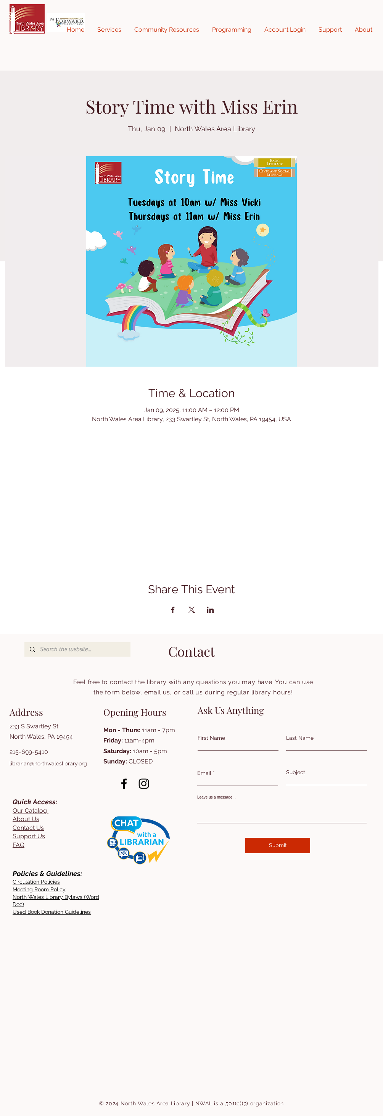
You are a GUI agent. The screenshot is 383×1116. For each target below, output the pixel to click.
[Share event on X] (191, 610)
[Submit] (277, 845)
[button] (109, 29)
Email (204, 773)
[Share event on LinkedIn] (210, 610)
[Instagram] (144, 784)
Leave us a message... (216, 797)
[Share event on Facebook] (173, 610)
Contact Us (28, 827)
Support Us (29, 836)
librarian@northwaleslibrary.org (48, 763)
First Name (211, 738)
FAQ (18, 845)
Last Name (300, 738)
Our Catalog (30, 810)
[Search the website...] (77, 649)
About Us (26, 819)
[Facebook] (124, 784)
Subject (295, 772)
